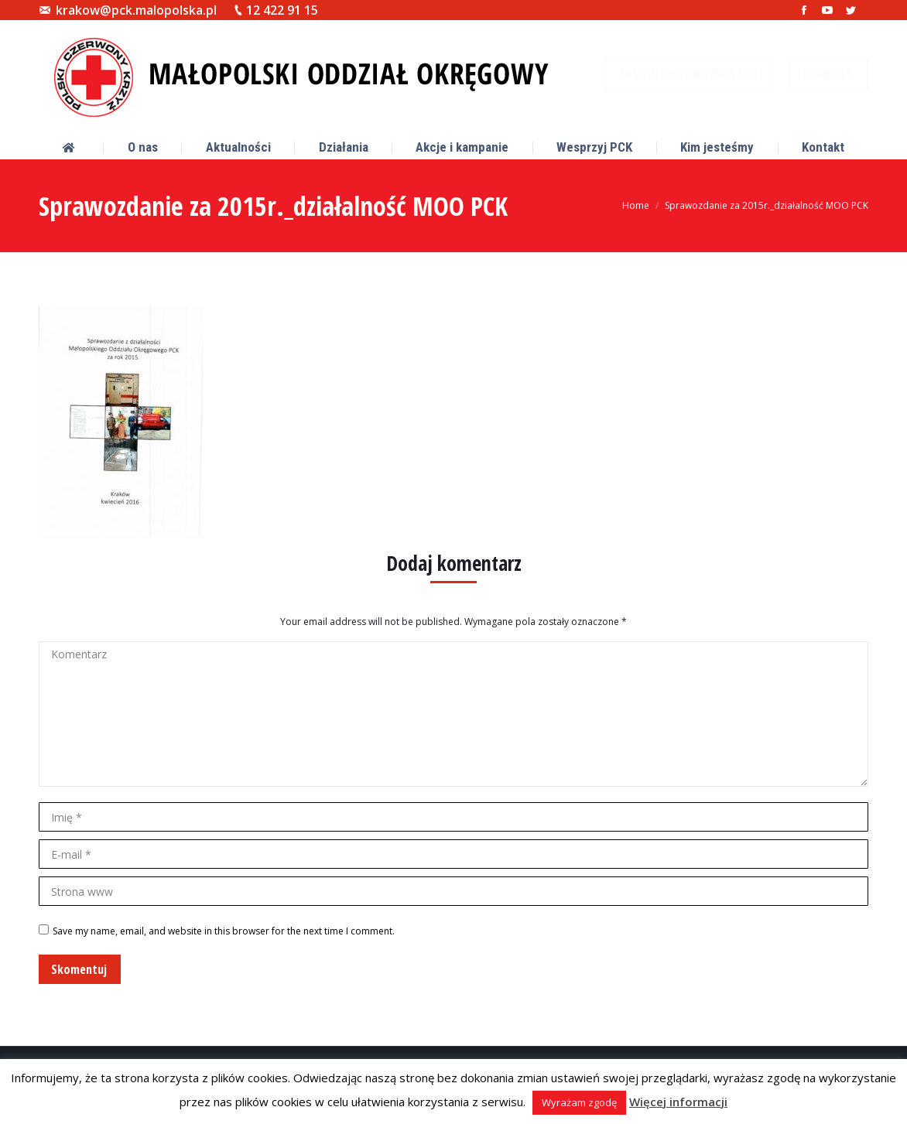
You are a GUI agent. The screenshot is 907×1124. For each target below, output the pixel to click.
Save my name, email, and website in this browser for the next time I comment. (224, 931)
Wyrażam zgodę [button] (579, 1102)
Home (635, 205)
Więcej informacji (678, 1101)
